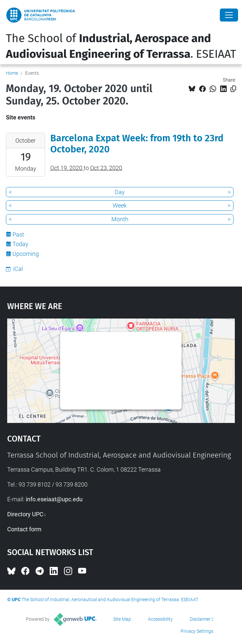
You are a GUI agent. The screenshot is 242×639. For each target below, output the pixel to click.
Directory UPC (25, 514)
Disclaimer (200, 619)
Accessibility (160, 619)
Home (12, 73)
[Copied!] (233, 89)
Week (120, 205)
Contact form (24, 529)
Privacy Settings (197, 631)
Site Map (122, 619)
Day (120, 192)
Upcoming (25, 253)
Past (18, 234)
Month (119, 219)
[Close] (229, 15)
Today (20, 244)
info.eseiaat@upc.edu (54, 499)
